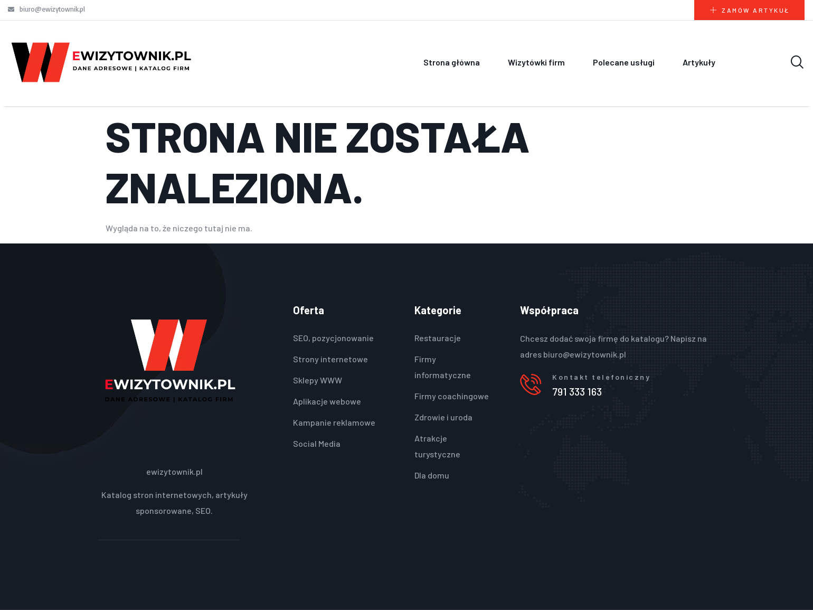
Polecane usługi (624, 62)
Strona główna (451, 62)
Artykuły (699, 62)
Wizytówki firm (536, 62)
